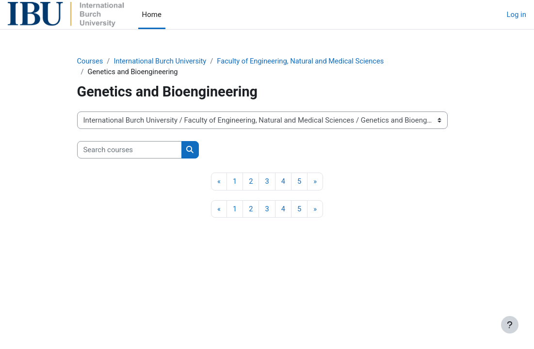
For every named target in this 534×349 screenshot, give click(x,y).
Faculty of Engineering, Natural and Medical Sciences (304, 61)
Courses (90, 61)
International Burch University (161, 61)
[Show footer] (509, 324)
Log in (516, 14)
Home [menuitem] (152, 14)
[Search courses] (129, 150)
